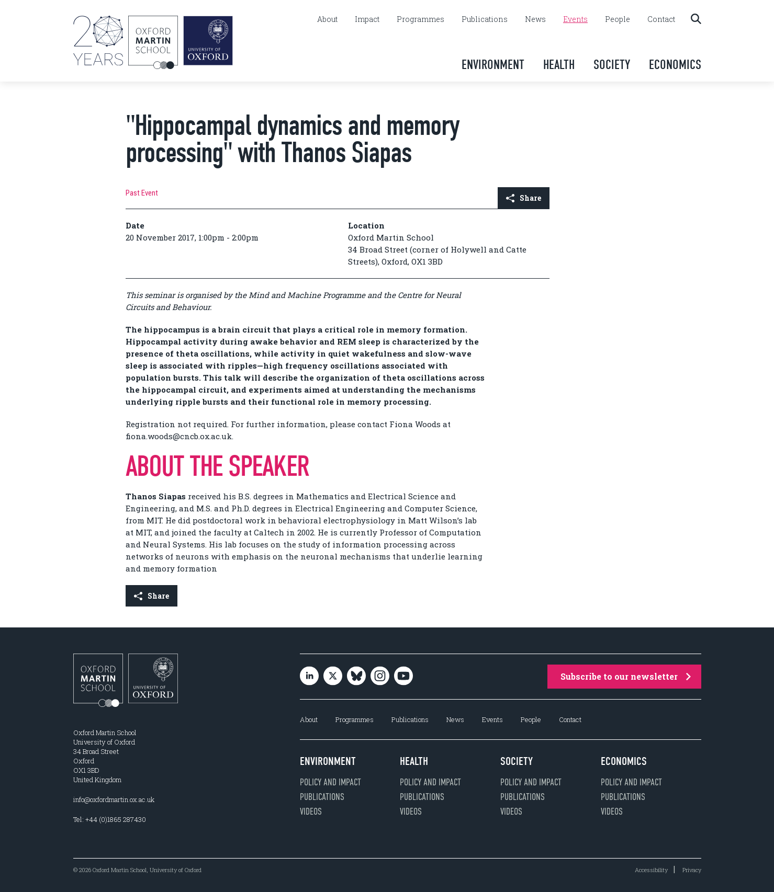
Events (575, 19)
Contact (661, 19)
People (617, 19)
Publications (485, 19)
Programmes (420, 19)
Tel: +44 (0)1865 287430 (109, 819)
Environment (493, 64)
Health (559, 64)
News (535, 19)
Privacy (691, 870)
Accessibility (651, 870)
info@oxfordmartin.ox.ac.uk (113, 799)
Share (523, 198)
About (327, 19)
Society (611, 64)
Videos (311, 811)
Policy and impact (330, 782)
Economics (675, 64)
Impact (367, 19)
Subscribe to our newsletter (625, 676)
